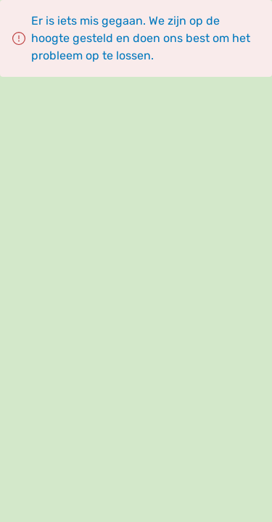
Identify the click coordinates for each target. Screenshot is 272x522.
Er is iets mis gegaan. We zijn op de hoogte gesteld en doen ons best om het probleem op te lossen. (140, 38)
